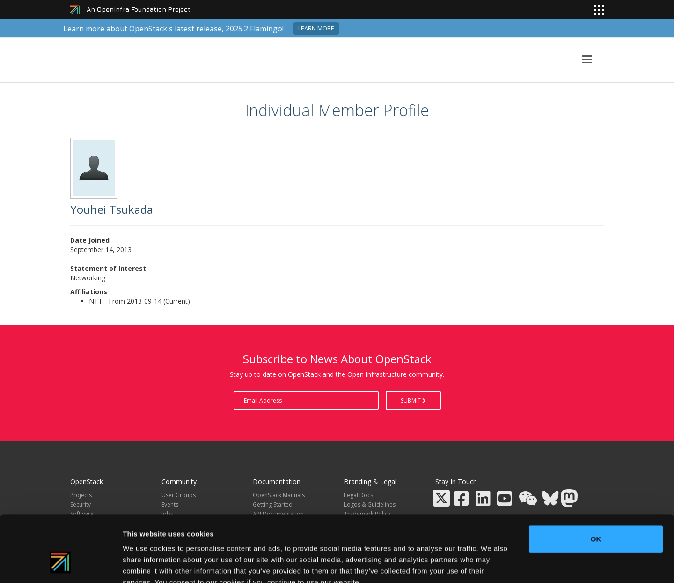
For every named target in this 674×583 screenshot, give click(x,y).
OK (596, 483)
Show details (491, 564)
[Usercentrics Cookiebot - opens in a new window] (61, 565)
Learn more (316, 28)
